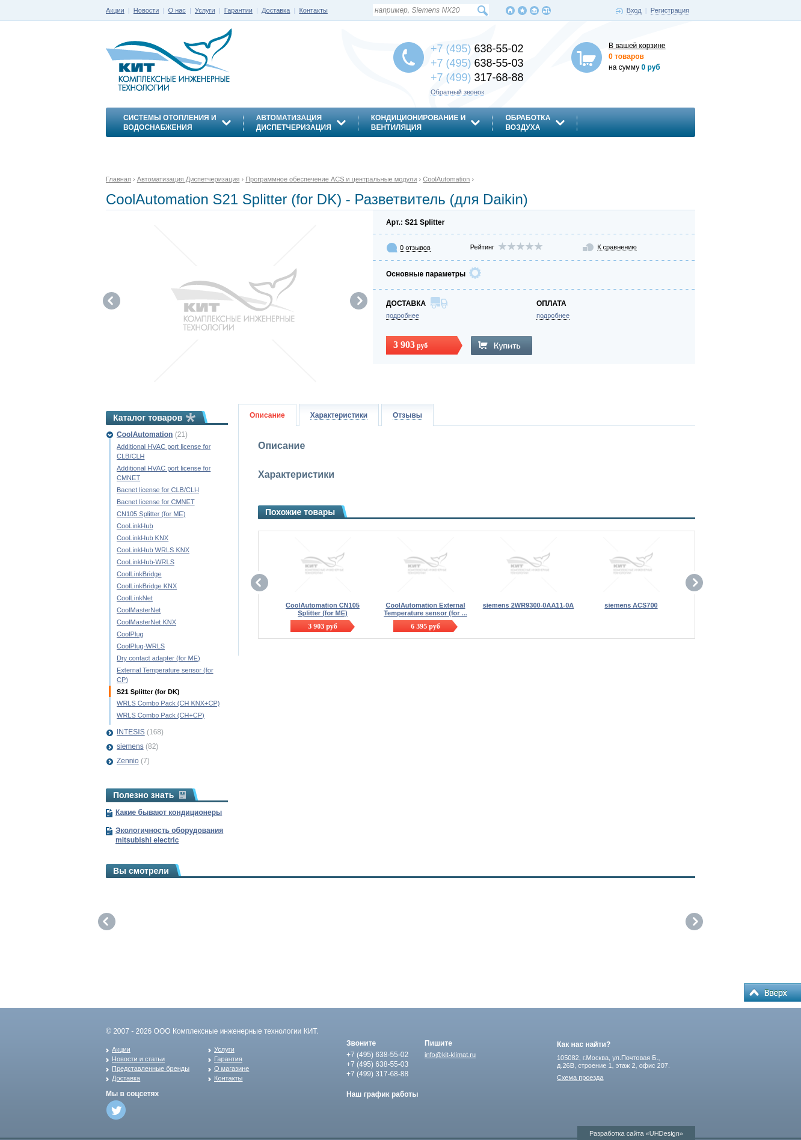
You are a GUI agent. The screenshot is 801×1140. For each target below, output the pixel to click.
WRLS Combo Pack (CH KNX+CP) (168, 703)
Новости (146, 10)
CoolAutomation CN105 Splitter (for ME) (323, 609)
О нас (177, 10)
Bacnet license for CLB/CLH (158, 489)
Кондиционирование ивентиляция (418, 123)
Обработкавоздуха (527, 123)
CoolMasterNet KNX (146, 622)
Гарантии (238, 10)
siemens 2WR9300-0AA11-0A (528, 605)
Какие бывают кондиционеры (168, 812)
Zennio (128, 761)
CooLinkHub (135, 525)
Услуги (205, 10)
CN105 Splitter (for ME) (151, 513)
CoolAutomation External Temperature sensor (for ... (425, 609)
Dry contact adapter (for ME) (158, 658)
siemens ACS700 (630, 605)
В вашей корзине (637, 45)
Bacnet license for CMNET (156, 501)
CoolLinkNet (135, 598)
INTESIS (131, 732)
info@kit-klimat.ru (450, 1054)
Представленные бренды (150, 1068)
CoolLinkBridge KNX (147, 586)
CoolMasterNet (139, 610)
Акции (115, 10)
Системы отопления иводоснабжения (169, 123)
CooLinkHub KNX (142, 537)
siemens (130, 746)
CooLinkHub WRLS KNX (153, 549)
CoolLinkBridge (139, 574)
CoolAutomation (145, 434)
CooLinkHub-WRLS (145, 561)
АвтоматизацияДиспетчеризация (293, 123)
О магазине (231, 1068)
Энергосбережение (163, 148)
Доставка (276, 10)
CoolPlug (130, 634)
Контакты (313, 10)
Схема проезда (580, 1077)
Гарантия (228, 1058)
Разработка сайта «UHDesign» (636, 1133)
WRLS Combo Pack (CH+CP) (160, 715)
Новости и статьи (138, 1058)
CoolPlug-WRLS (141, 646)
